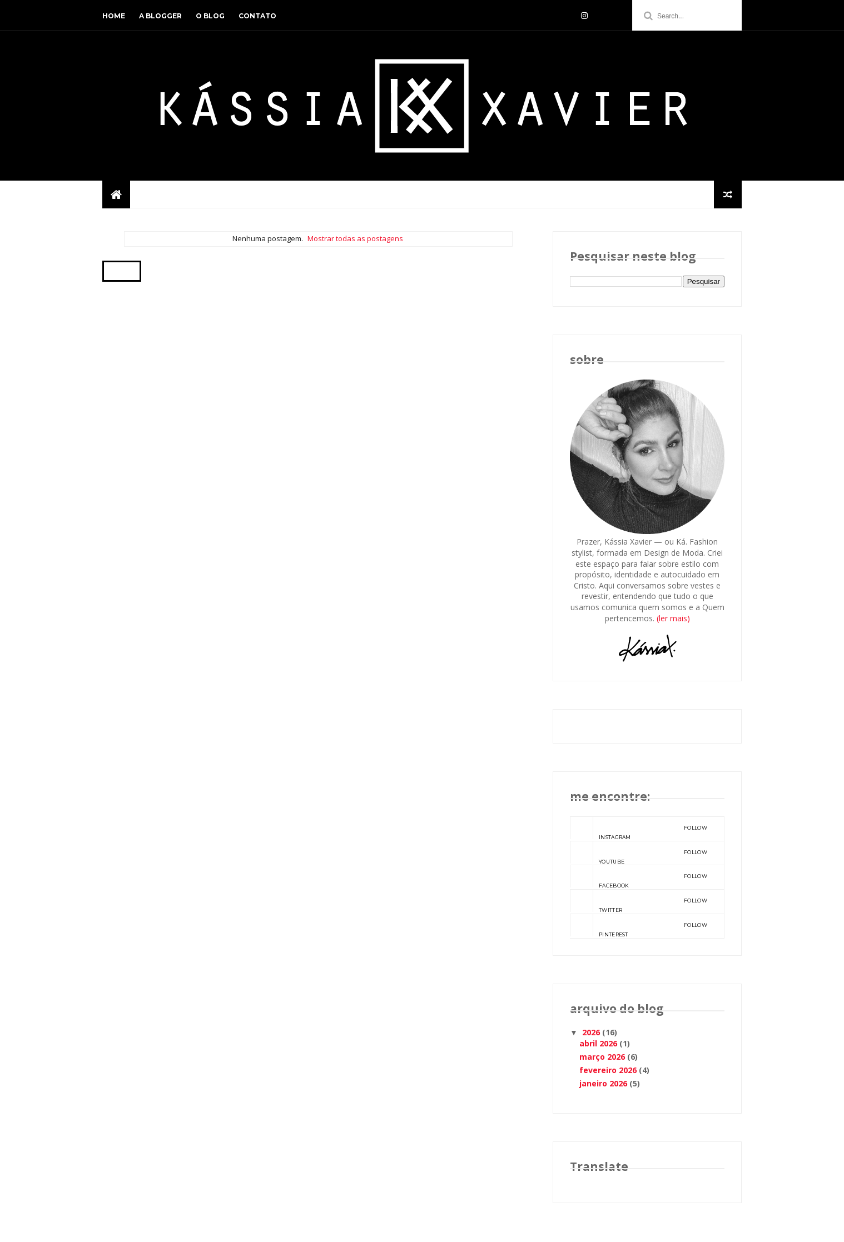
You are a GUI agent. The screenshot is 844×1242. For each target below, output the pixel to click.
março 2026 (602, 1056)
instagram (638, 828)
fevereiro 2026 (608, 1070)
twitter (638, 901)
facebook (638, 877)
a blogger (160, 16)
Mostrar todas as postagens (355, 238)
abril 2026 (598, 1043)
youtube (638, 853)
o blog (210, 16)
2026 (591, 1032)
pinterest (638, 925)
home (113, 16)
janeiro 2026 (603, 1083)
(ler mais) (673, 618)
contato (257, 16)
